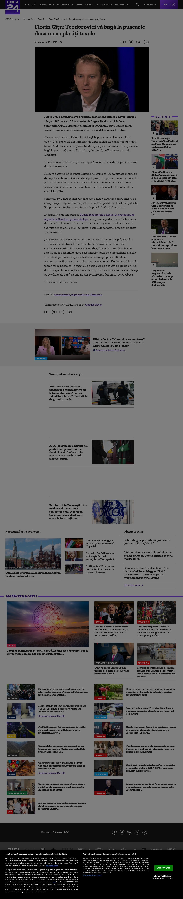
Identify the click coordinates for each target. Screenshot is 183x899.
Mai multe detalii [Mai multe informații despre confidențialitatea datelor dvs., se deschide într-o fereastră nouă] (52, 866)
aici (54, 882)
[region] (91, 874)
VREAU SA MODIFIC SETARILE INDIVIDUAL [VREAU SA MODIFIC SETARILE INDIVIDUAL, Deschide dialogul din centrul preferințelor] (162, 877)
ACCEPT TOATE (163, 868)
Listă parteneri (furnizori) (92, 875)
